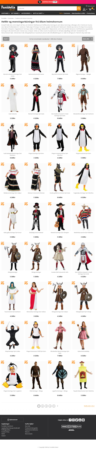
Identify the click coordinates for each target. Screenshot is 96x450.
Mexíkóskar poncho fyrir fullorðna (83, 232)
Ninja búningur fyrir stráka (12, 351)
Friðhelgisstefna (5, 430)
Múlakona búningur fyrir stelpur (12, 193)
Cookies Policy (5, 432)
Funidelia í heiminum (7, 426)
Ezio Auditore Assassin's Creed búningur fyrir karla (59, 115)
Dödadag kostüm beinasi (36, 232)
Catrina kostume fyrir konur (36, 74)
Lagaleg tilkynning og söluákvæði (10, 428)
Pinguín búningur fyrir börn (36, 153)
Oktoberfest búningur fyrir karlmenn (83, 114)
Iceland (3, 436)
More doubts (28, 434)
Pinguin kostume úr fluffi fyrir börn (36, 351)
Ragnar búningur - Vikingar (83, 74)
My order (27, 426)
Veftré (3, 434)
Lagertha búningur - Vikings (60, 391)
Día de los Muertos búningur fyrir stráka (12, 75)
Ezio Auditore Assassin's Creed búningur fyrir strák (83, 273)
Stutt (5, 39)
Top (60, 13)
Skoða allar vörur (89, 406)
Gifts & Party (38, 13)
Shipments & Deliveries (31, 430)
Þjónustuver (12, 420)
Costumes (5, 13)
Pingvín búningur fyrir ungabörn (13, 391)
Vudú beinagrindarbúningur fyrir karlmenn (13, 154)
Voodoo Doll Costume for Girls (59, 272)
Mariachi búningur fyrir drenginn (60, 232)
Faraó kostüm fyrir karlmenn (13, 312)
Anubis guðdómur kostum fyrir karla (60, 193)
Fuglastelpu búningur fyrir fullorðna (83, 193)
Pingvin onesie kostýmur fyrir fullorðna (60, 154)
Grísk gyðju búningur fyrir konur (12, 232)
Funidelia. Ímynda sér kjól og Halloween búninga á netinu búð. (8, 8)
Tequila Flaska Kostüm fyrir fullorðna (83, 391)
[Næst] (57, 406)
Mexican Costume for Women (36, 193)
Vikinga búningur (12, 272)
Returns (27, 432)
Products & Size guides (31, 428)
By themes (15, 13)
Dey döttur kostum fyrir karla (60, 74)
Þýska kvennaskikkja (83, 351)
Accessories (25, 13)
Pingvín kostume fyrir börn (83, 153)
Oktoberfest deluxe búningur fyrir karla (59, 352)
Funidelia (3, 18)
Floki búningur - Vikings (36, 391)
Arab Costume (13, 114)
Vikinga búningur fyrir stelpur (60, 312)
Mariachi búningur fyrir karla (36, 114)
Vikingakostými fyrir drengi (83, 312)
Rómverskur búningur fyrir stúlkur (36, 312)
